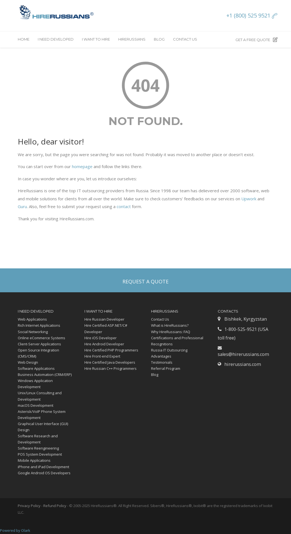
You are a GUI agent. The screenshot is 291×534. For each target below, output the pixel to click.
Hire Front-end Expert (102, 356)
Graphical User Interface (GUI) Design (43, 426)
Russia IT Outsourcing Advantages (169, 353)
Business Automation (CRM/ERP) (45, 374)
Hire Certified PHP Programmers (111, 350)
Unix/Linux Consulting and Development (40, 395)
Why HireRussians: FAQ (170, 331)
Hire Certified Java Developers (109, 362)
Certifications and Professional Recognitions (177, 340)
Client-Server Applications (39, 343)
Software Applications (36, 368)
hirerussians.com (242, 364)
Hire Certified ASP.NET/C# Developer (105, 328)
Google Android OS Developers (44, 472)
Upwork (248, 198)
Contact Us (185, 39)
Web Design (28, 362)
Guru (22, 206)
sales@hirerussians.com (243, 354)
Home (23, 39)
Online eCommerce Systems (41, 337)
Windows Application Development (35, 383)
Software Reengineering (38, 448)
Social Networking (33, 331)
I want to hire (96, 39)
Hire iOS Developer (100, 337)
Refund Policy (54, 505)
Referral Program (165, 368)
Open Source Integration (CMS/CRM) (38, 353)
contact (124, 206)
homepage (82, 166)
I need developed (56, 39)
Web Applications (32, 319)
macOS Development (35, 405)
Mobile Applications (34, 460)
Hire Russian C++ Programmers (110, 368)
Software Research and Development (38, 439)
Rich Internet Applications (39, 325)
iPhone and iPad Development (43, 466)
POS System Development (40, 454)
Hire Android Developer (104, 343)
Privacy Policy (29, 505)
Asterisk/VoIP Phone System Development (42, 414)
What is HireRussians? (170, 325)
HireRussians (132, 39)
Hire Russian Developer (104, 319)
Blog (159, 39)
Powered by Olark (15, 530)
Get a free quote (256, 40)
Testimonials (161, 362)
